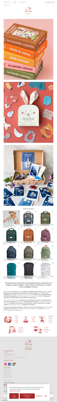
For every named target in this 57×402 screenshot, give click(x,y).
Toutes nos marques (8, 369)
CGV (4, 378)
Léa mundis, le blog (8, 376)
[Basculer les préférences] (39, 396)
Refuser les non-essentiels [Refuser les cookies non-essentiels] (27, 395)
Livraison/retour (6, 5)
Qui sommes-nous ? (8, 375)
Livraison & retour (7, 371)
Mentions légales (7, 380)
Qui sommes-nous (22, 2)
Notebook (15, 2)
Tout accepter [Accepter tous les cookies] (14, 395)
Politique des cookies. (15, 390)
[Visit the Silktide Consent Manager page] (46, 396)
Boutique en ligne (6, 2)
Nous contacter (7, 373)
